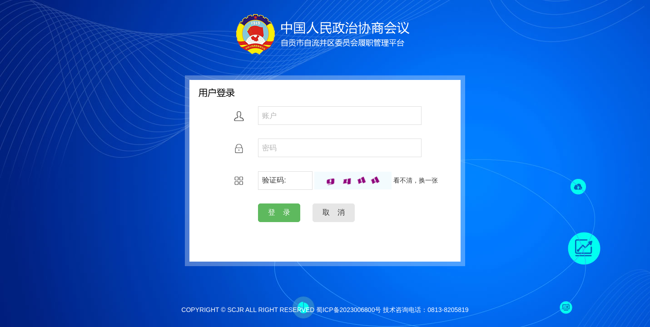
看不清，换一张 (415, 180)
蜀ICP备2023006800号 (348, 309)
